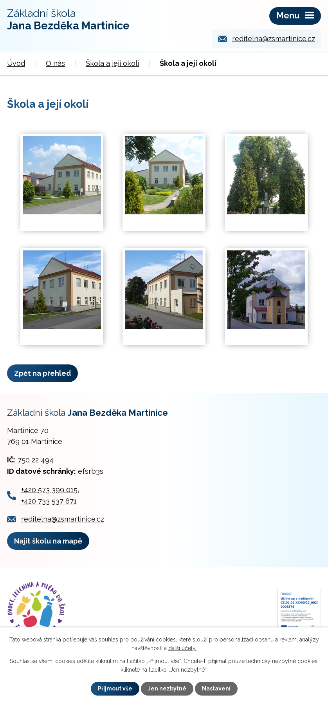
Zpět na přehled (42, 373)
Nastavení (216, 688)
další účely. (182, 648)
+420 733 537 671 (49, 501)
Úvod (16, 63)
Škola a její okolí (112, 63)
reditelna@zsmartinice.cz (273, 38)
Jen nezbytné (167, 688)
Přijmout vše (115, 688)
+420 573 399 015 (49, 490)
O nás (55, 63)
